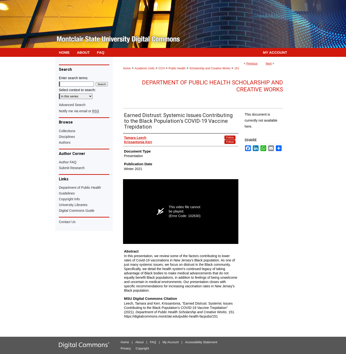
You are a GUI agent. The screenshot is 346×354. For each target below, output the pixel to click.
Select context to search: (77, 90)
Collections (67, 131)
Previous (252, 63)
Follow (230, 137)
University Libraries (73, 205)
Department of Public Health (80, 187)
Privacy (126, 348)
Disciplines (67, 137)
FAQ (153, 342)
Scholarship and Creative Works (209, 68)
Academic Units (144, 68)
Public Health (176, 68)
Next (269, 63)
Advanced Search (72, 105)
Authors (64, 142)
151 (236, 68)
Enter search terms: (73, 78)
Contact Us (67, 222)
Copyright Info (69, 199)
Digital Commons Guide (76, 210)
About (139, 342)
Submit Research (72, 168)
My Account (171, 342)
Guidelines (67, 193)
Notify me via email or (79, 111)
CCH (161, 68)
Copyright (142, 348)
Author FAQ (67, 162)
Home (127, 68)
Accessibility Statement (201, 342)
